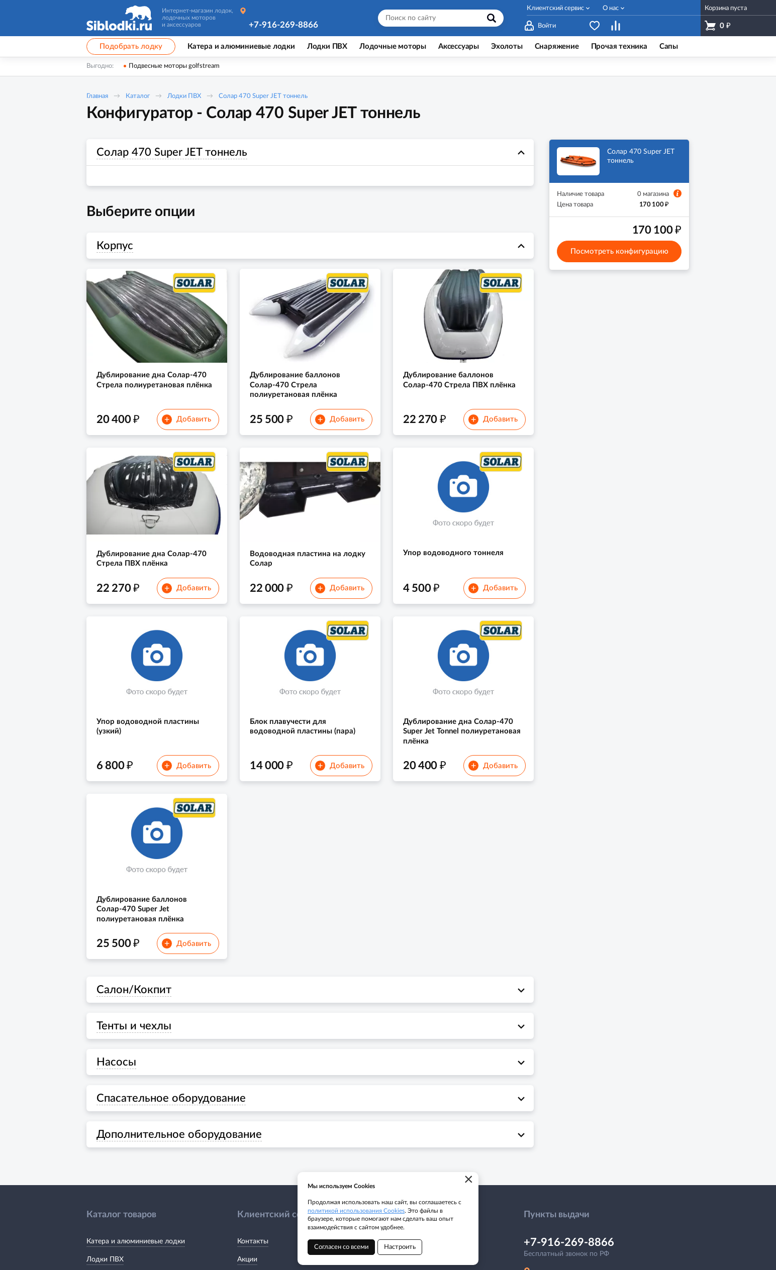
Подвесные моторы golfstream (174, 66)
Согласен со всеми (341, 1247)
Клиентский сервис (555, 8)
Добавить (186, 419)
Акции (247, 1259)
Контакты (252, 1241)
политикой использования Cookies (356, 1211)
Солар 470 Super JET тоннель (263, 96)
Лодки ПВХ (184, 96)
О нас (611, 8)
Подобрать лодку (131, 46)
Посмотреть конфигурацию (619, 251)
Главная (97, 96)
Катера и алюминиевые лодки (135, 1241)
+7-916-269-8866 (283, 25)
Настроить (400, 1247)
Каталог (138, 96)
